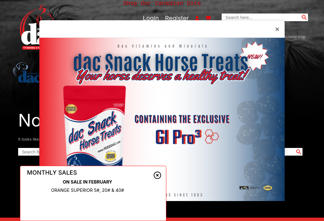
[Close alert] (157, 177)
